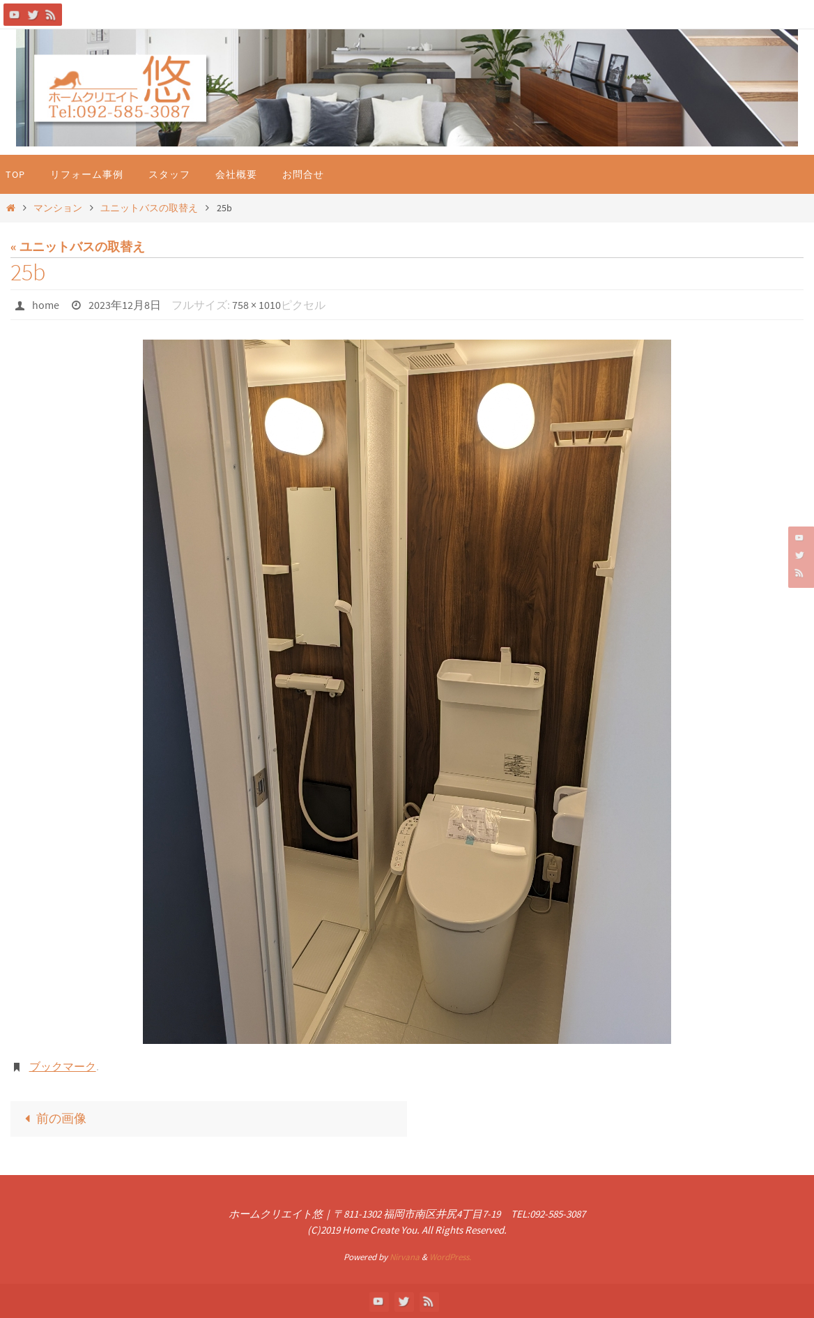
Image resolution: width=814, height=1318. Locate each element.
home (45, 305)
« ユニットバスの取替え (77, 246)
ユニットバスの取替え (149, 208)
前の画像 (52, 1118)
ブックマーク (62, 1066)
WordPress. (450, 1257)
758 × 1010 (256, 305)
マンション (57, 208)
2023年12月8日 (125, 305)
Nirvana (405, 1257)
